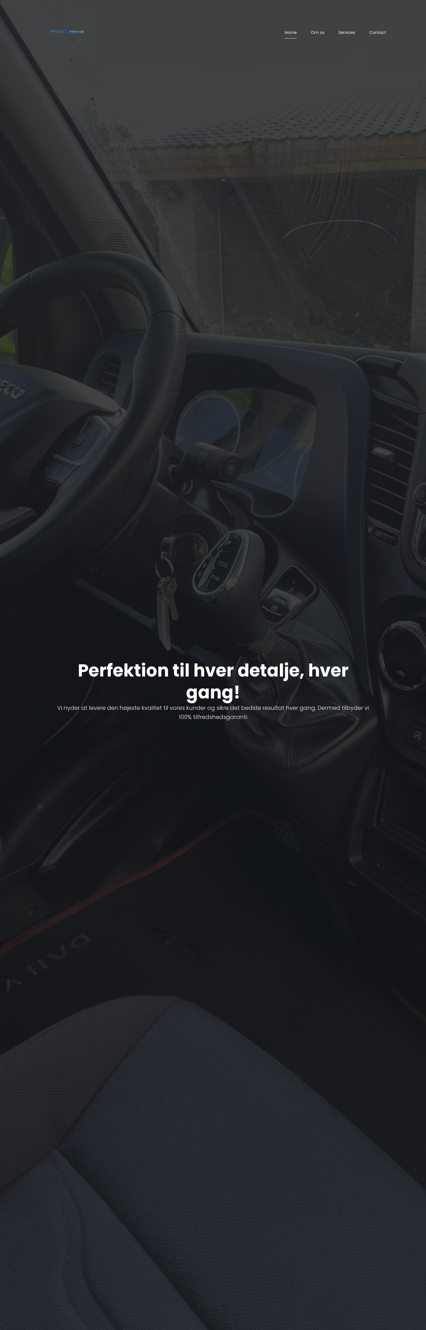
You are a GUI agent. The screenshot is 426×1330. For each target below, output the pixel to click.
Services (347, 32)
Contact (377, 32)
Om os (317, 32)
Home (291, 32)
